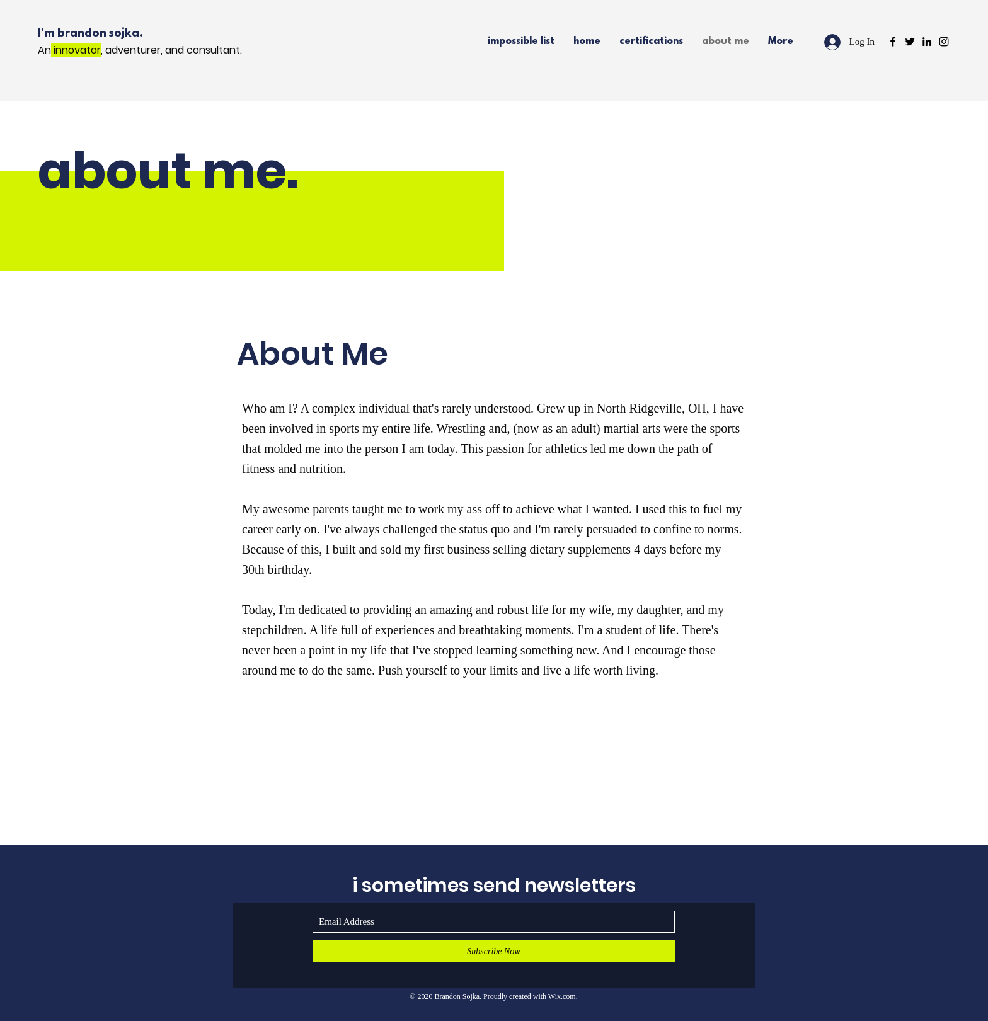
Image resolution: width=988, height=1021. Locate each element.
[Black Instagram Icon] (944, 41)
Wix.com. (563, 996)
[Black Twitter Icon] (910, 41)
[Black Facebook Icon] (893, 41)
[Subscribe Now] (494, 951)
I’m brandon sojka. (92, 34)
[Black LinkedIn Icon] (927, 41)
